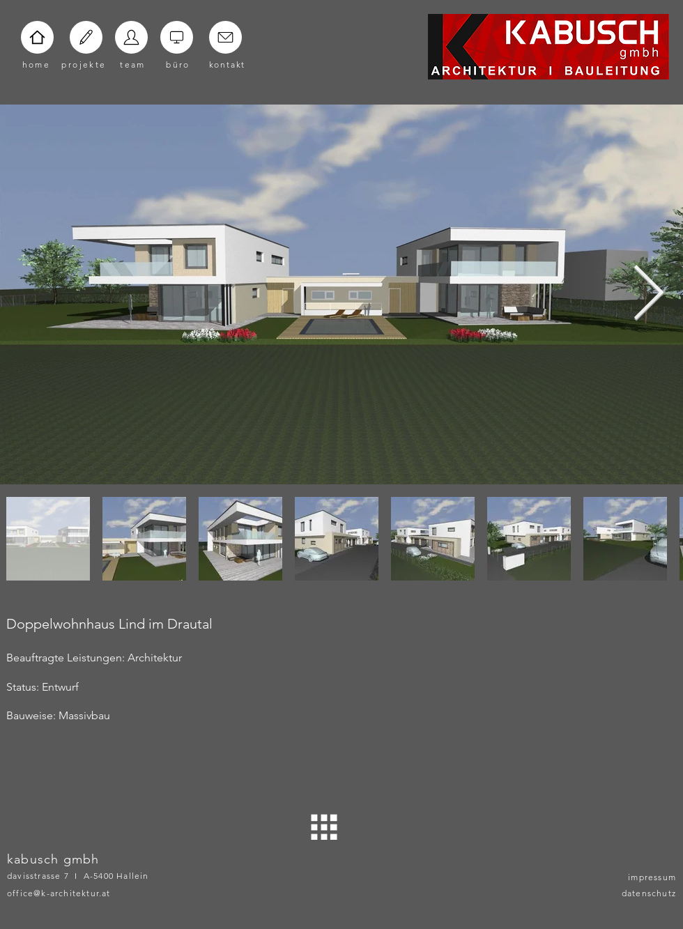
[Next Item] (648, 294)
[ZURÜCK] (324, 827)
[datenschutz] (641, 893)
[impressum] (641, 877)
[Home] (37, 37)
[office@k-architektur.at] (81, 893)
